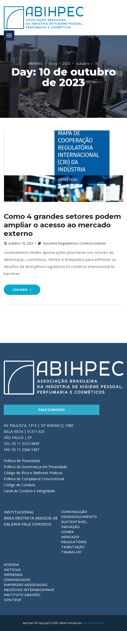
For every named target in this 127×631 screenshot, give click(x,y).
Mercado (70, 537)
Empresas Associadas (26, 585)
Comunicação (74, 512)
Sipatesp (12, 600)
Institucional (19, 512)
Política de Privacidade (22, 460)
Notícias (12, 570)
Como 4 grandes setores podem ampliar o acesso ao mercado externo (62, 225)
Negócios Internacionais (29, 590)
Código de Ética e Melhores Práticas (33, 472)
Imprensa (13, 575)
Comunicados (17, 580)
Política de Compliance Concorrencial (34, 478)
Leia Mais (22, 290)
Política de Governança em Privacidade (35, 466)
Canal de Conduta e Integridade (29, 490)
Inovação (70, 527)
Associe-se (46, 518)
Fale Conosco (51, 410)
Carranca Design (94, 623)
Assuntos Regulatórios (60, 243)
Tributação (72, 547)
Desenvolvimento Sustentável (79, 519)
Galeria (12, 524)
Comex (67, 532)
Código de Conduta (19, 484)
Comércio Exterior (92, 243)
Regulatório (74, 542)
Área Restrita (19, 518)
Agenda (11, 565)
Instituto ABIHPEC (22, 595)
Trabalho (71, 552)
